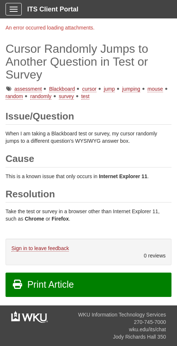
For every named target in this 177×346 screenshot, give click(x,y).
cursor (89, 89)
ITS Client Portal (52, 9)
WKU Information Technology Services (122, 315)
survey (66, 96)
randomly (41, 96)
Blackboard (62, 89)
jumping (131, 89)
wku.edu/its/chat (147, 329)
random (14, 96)
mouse (155, 89)
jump (109, 89)
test (85, 96)
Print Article (43, 284)
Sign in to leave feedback (40, 248)
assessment (28, 89)
